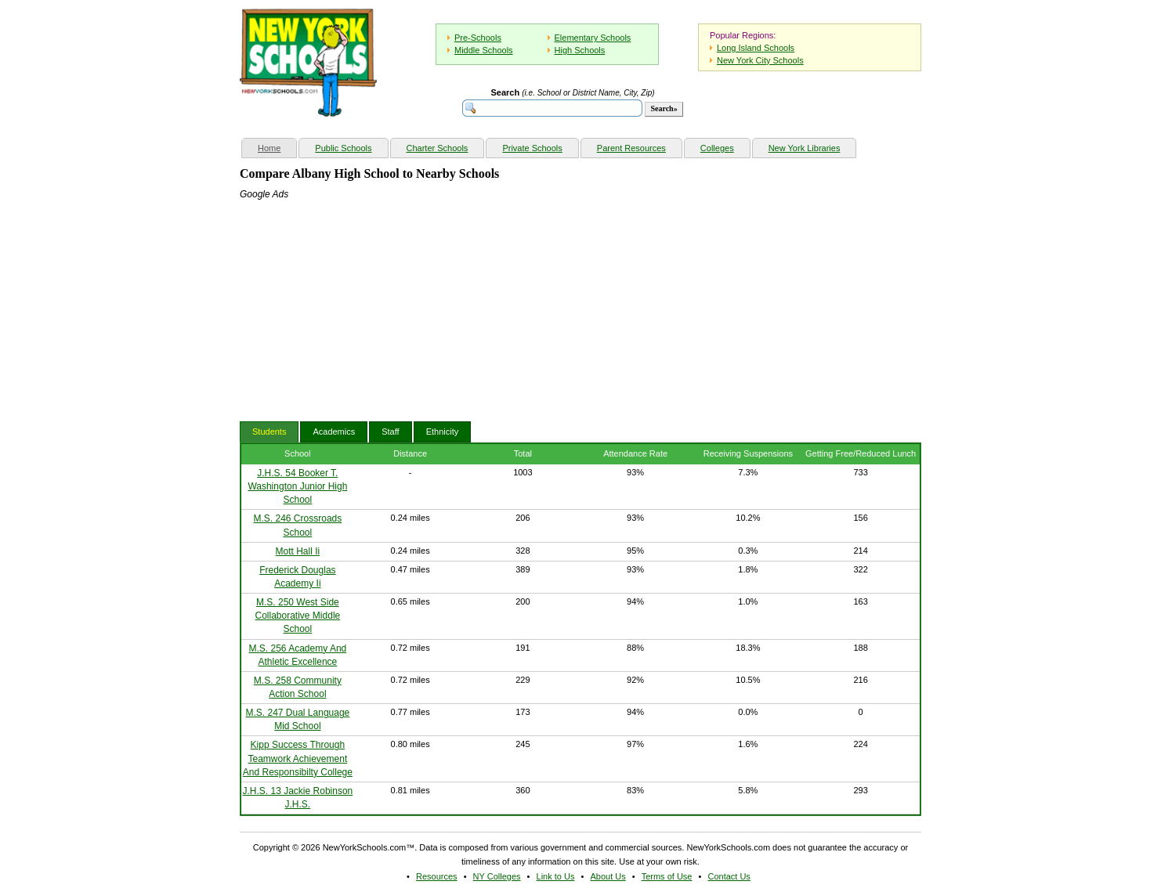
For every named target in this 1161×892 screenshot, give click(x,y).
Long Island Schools (755, 47)
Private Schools (532, 148)
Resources (437, 876)
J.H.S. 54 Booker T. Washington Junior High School (297, 486)
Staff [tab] (390, 431)
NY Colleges (497, 876)
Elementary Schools (593, 37)
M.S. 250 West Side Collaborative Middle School (298, 615)
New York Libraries (805, 148)
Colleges (717, 148)
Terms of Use (667, 876)
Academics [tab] (334, 431)
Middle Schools (483, 50)
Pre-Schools (477, 37)
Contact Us (728, 876)
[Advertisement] (357, 300)
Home (277, 146)
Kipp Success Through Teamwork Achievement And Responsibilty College (298, 758)
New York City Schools (760, 60)
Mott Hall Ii (298, 551)
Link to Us (556, 876)
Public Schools (343, 148)
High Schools (580, 50)
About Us (607, 876)
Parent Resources (631, 148)
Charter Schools (437, 148)
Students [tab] (269, 431)
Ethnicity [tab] (442, 431)
